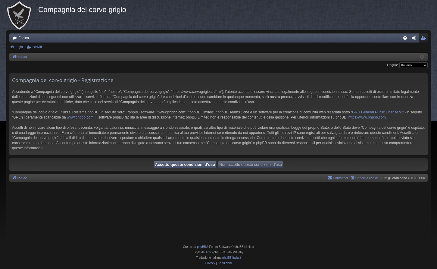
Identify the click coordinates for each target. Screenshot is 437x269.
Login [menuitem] (415, 39)
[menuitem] (405, 38)
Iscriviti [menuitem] (424, 39)
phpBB (201, 246)
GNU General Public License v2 (377, 112)
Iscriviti (37, 47)
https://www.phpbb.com (367, 117)
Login (19, 47)
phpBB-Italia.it (231, 257)
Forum (23, 38)
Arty (208, 252)
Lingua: (392, 65)
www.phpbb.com (80, 117)
